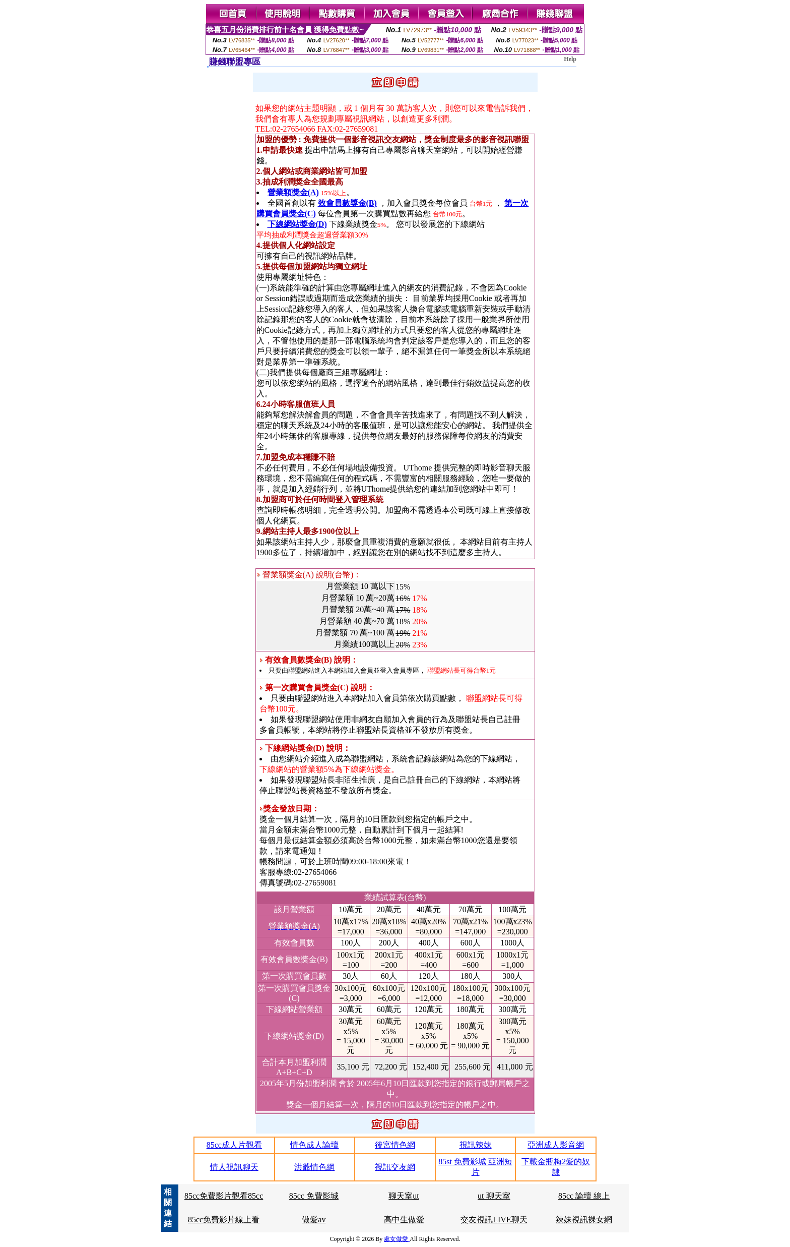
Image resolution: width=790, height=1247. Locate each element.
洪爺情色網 (314, 1167)
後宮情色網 (395, 1145)
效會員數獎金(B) (347, 203)
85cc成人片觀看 (234, 1145)
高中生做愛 (404, 1219)
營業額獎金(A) (293, 192)
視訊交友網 (395, 1167)
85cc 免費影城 (314, 1196)
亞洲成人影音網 (556, 1145)
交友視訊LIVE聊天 (493, 1219)
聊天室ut (403, 1196)
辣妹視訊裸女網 (584, 1219)
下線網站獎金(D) (297, 224)
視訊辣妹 (475, 1145)
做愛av (313, 1219)
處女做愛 (397, 1238)
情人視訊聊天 (234, 1167)
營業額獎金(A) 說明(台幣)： (309, 574)
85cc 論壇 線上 (584, 1196)
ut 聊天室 (494, 1196)
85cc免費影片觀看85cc (223, 1196)
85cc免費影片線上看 (223, 1219)
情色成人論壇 (314, 1145)
